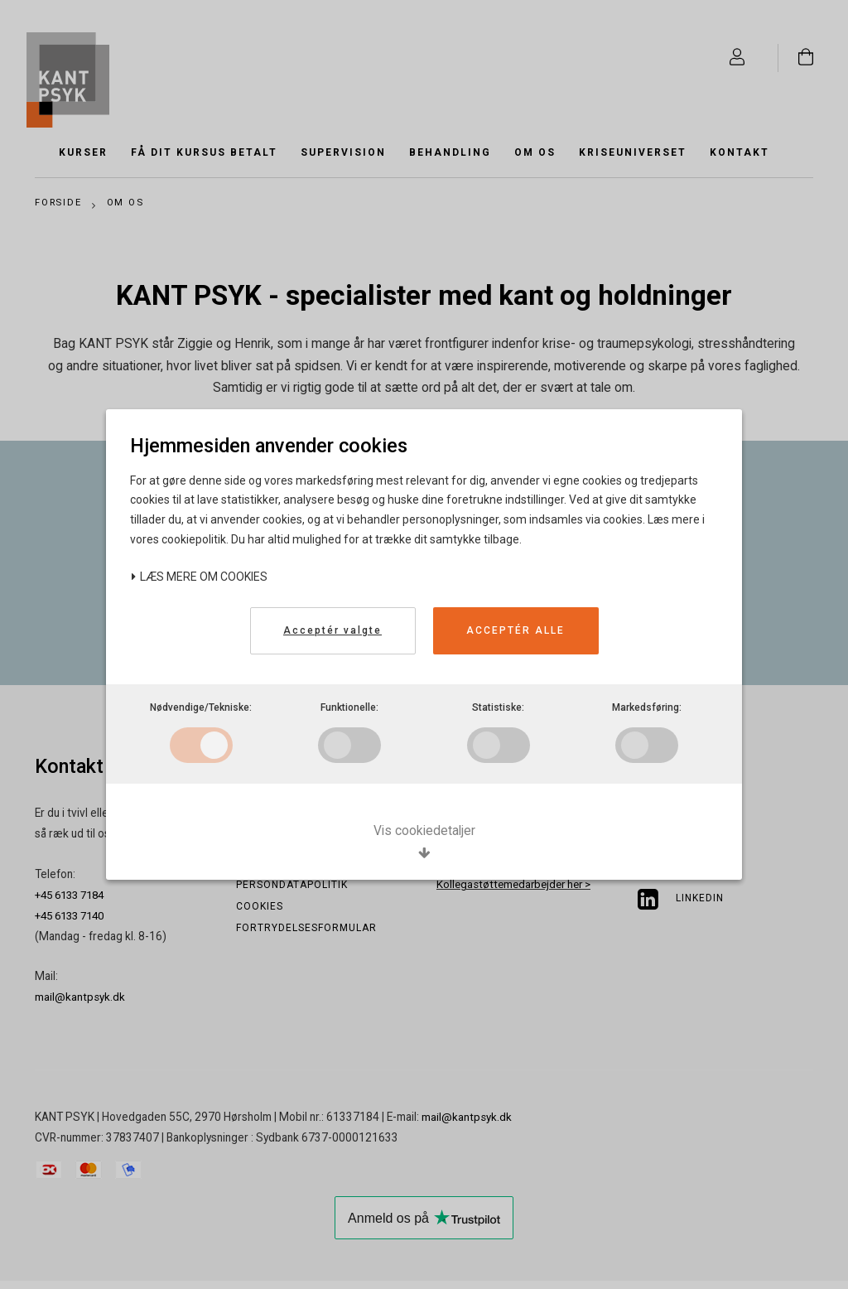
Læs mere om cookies (199, 575)
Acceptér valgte (332, 629)
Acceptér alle (515, 629)
